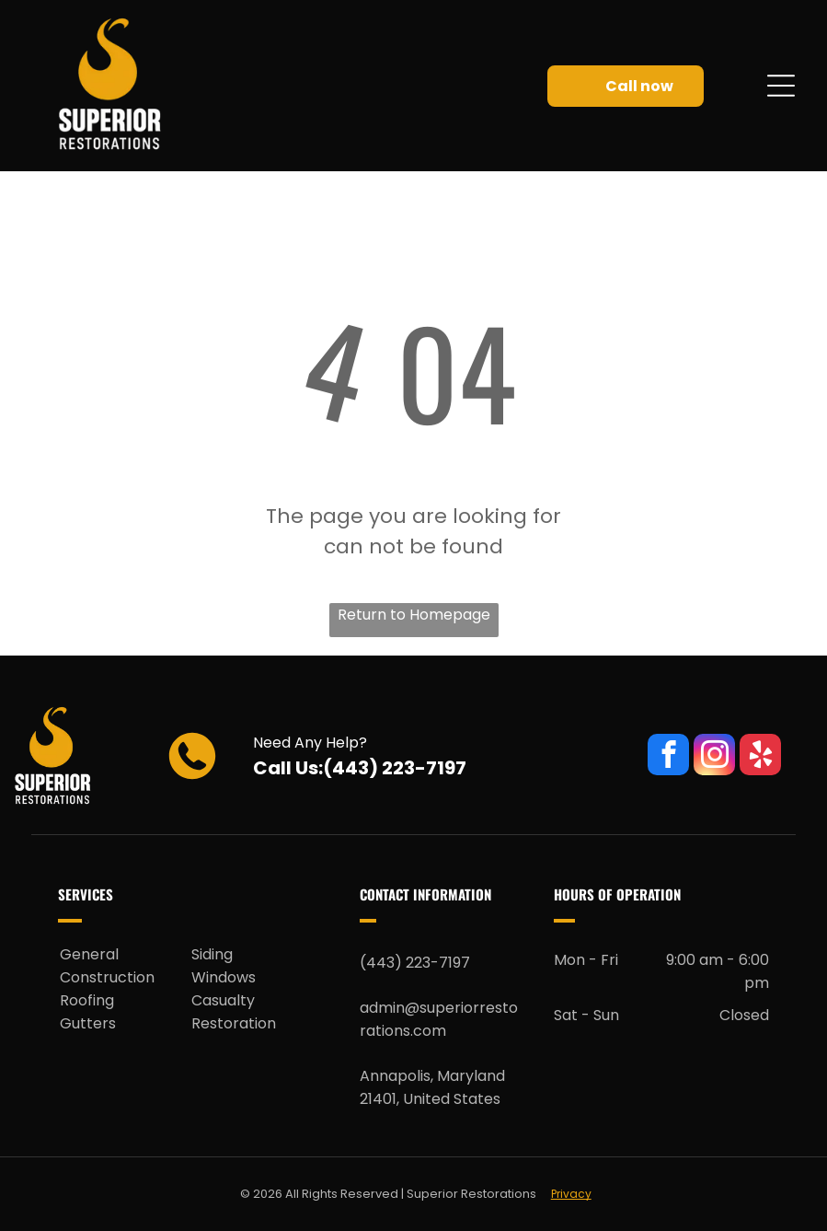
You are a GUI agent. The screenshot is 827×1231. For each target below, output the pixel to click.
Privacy (571, 1194)
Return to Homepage (414, 614)
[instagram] (714, 757)
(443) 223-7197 (394, 768)
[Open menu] (781, 85)
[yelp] (760, 757)
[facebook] (668, 757)
